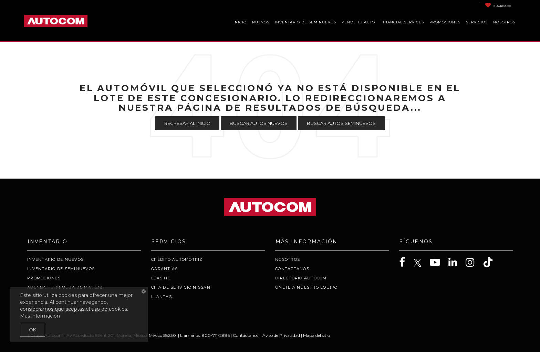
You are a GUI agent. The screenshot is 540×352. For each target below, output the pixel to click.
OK (32, 329)
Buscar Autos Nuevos (259, 123)
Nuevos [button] (260, 22)
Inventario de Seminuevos (305, 22)
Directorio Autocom (301, 278)
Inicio (240, 22)
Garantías (164, 268)
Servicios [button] (477, 22)
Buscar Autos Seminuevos (341, 123)
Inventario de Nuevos (55, 259)
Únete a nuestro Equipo (306, 287)
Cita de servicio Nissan (180, 287)
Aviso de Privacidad (281, 335)
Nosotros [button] (504, 22)
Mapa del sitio (316, 335)
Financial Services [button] (402, 22)
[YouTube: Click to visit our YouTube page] (438, 262)
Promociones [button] (444, 22)
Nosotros (287, 259)
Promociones (44, 278)
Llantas (161, 296)
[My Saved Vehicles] (498, 5)
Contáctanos (292, 268)
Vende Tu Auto (358, 22)
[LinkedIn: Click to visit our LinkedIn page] (456, 262)
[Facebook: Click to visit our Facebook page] (405, 262)
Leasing (161, 278)
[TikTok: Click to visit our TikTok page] (491, 262)
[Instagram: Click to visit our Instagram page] (473, 262)
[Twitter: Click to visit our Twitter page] (421, 263)
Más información (40, 316)
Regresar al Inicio (187, 123)
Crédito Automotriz (177, 259)
